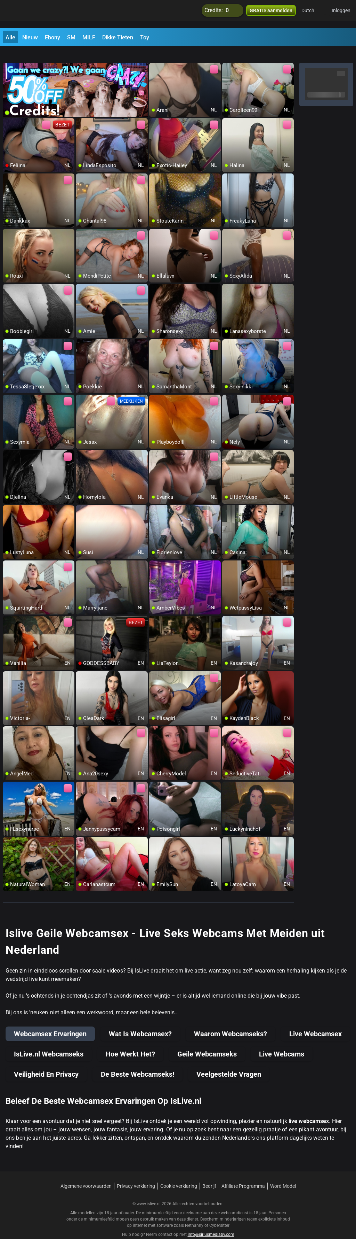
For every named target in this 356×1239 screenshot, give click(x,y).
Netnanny (194, 1212)
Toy (144, 37)
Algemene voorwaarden (86, 1173)
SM (71, 37)
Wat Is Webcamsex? (140, 1021)
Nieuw (30, 37)
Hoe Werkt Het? (130, 1041)
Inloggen (341, 14)
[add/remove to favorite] (155, 56)
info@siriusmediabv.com (211, 1221)
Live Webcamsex (315, 1021)
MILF (88, 37)
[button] (312, 14)
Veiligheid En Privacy (46, 1062)
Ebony (52, 37)
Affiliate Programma (243, 1173)
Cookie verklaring (178, 1173)
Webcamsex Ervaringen (50, 1021)
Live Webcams (281, 1041)
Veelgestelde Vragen (228, 1062)
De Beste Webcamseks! (137, 1062)
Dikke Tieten (117, 37)
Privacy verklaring (136, 1173)
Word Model (283, 1173)
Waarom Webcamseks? (230, 1021)
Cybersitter (219, 1212)
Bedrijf (209, 1173)
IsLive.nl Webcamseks (48, 1041)
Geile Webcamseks (207, 1041)
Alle (10, 37)
